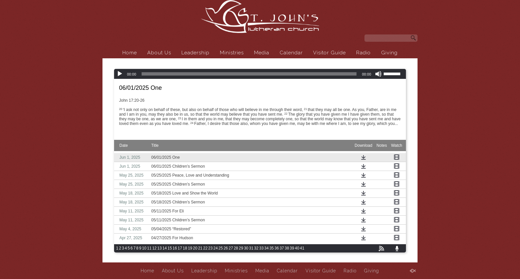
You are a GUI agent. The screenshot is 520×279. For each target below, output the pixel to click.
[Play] (119, 74)
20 (195, 248)
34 (266, 248)
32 (256, 248)
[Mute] (378, 74)
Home (129, 53)
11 (149, 248)
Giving (389, 53)
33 (261, 248)
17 (180, 248)
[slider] (249, 74)
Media (261, 53)
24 (215, 248)
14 (164, 248)
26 (226, 248)
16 (174, 248)
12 (154, 248)
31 (251, 248)
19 (190, 248)
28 (236, 248)
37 (282, 248)
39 (292, 248)
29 (241, 248)
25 (221, 248)
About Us (159, 53)
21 (200, 248)
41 (302, 248)
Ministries (232, 53)
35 (271, 248)
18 (185, 248)
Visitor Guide (329, 53)
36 (277, 248)
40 (297, 248)
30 (246, 248)
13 (159, 248)
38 (287, 248)
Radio (363, 53)
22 (205, 248)
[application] (260, 74)
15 (169, 248)
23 (210, 248)
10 (144, 248)
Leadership (195, 53)
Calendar (291, 53)
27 (230, 248)
